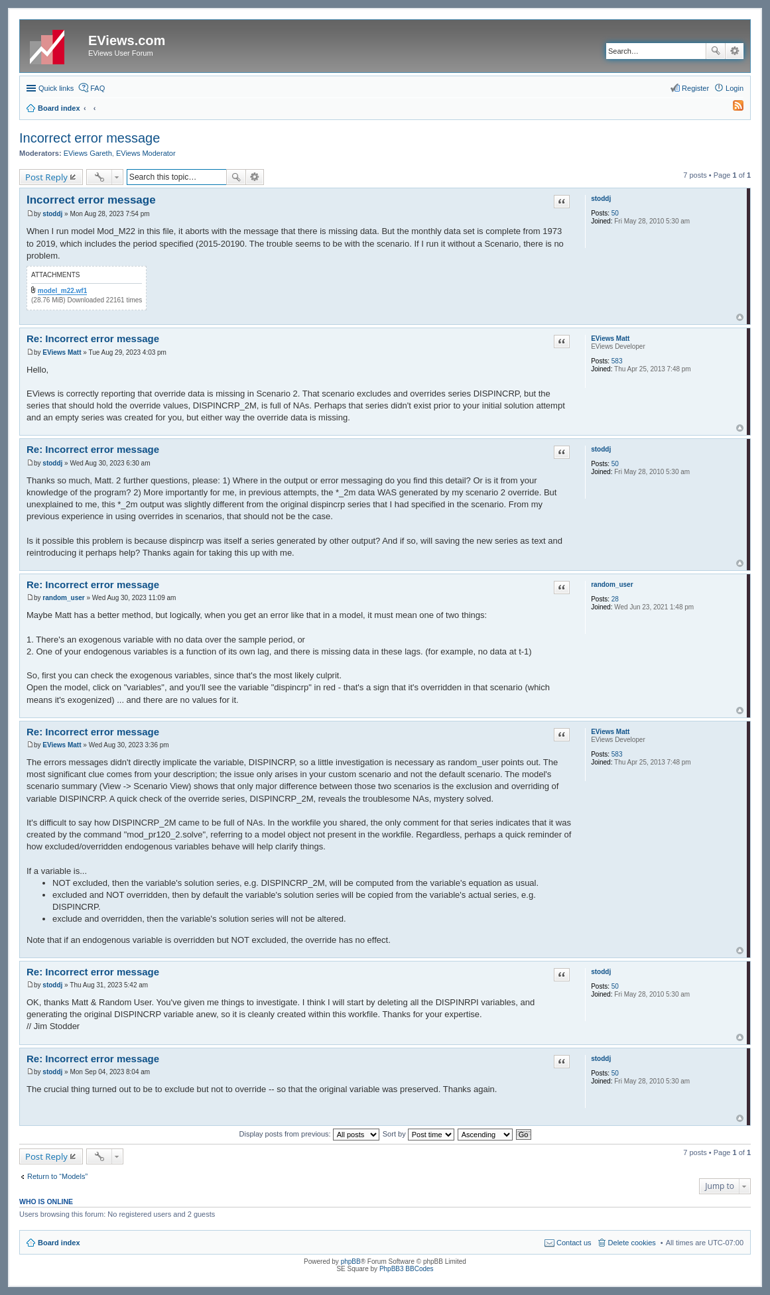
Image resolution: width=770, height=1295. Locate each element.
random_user (612, 584)
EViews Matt (610, 338)
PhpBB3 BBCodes (406, 1268)
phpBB (351, 1261)
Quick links (56, 88)
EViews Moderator (146, 153)
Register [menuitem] (695, 88)
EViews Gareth (88, 153)
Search (716, 51)
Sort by (418, 1134)
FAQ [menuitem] (97, 88)
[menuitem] (732, 108)
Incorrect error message (89, 138)
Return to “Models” (57, 1176)
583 (617, 361)
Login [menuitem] (734, 88)
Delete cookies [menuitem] (632, 1243)
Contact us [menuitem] (574, 1243)
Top (739, 317)
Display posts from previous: (309, 1134)
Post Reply (46, 177)
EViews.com (126, 40)
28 (615, 599)
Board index (59, 1243)
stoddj (601, 198)
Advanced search (734, 51)
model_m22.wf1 (62, 290)
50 (615, 213)
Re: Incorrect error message (93, 338)
